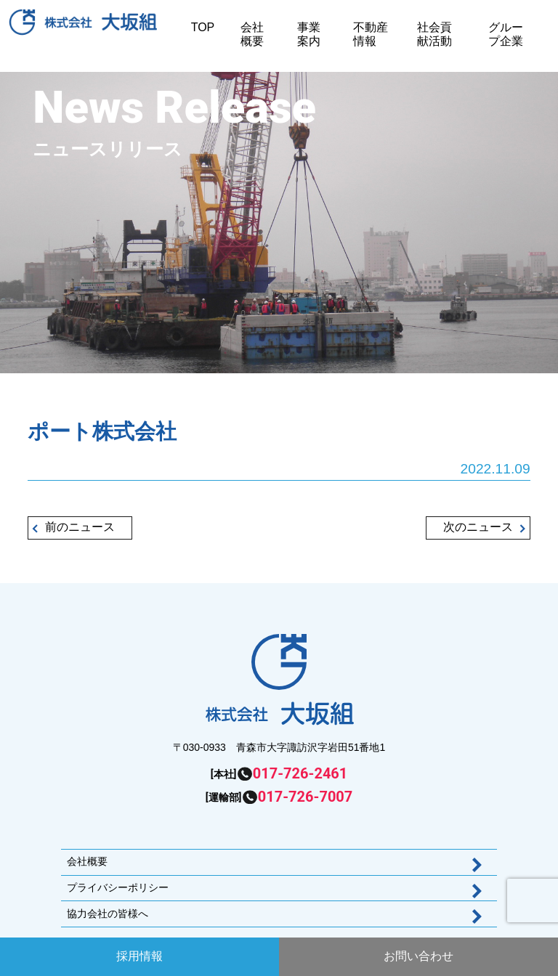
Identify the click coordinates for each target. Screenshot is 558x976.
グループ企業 (505, 34)
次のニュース (478, 527)
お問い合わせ (418, 956)
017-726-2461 (300, 773)
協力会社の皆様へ (107, 913)
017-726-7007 (305, 796)
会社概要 (252, 34)
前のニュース (80, 527)
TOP (203, 27)
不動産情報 (370, 34)
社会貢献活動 (434, 34)
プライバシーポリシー (118, 887)
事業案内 (308, 34)
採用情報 (139, 956)
